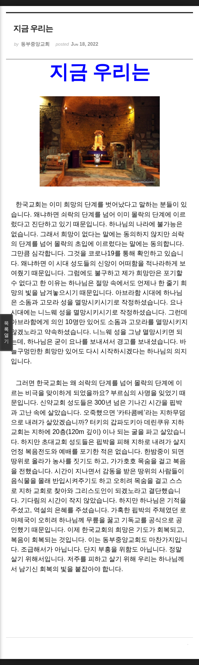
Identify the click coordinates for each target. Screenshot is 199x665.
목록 (6, 332)
